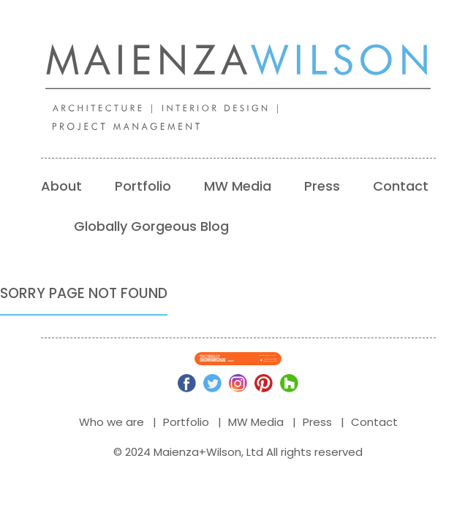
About (61, 186)
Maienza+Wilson (197, 452)
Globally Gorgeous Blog (151, 226)
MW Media (237, 186)
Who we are (111, 422)
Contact (400, 186)
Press (322, 186)
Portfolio (143, 186)
